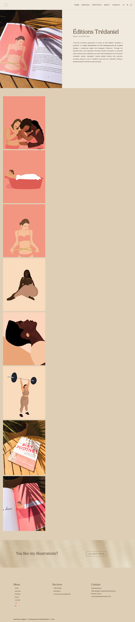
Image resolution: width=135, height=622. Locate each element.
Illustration (57, 591)
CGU (52, 619)
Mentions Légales (20, 619)
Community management (62, 594)
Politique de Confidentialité (39, 619)
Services (86, 5)
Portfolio (97, 5)
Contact (116, 5)
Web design (57, 588)
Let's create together (97, 554)
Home (76, 5)
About (107, 5)
